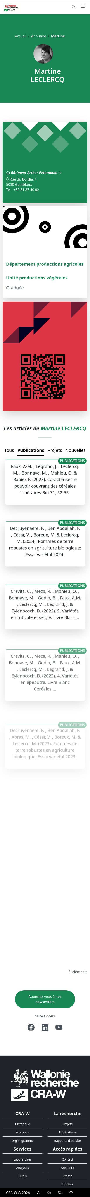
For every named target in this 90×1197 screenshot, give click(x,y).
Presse (67, 1176)
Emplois (67, 1184)
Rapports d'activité (67, 1141)
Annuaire (38, 36)
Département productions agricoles (44, 264)
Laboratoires (23, 1159)
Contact (67, 1159)
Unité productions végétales (37, 278)
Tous (9, 450)
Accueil (20, 36)
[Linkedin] (45, 1027)
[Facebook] (31, 1027)
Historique (22, 1124)
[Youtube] (58, 1027)
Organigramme (22, 1141)
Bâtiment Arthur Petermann (36, 172)
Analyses (22, 1168)
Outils (22, 1176)
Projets (55, 450)
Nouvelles (76, 450)
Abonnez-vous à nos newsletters (45, 999)
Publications (30, 450)
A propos (22, 1132)
